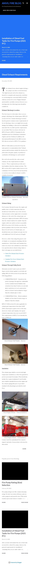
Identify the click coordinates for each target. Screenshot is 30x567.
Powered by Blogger (15, 562)
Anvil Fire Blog (11, 3)
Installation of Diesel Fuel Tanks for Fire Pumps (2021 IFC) (14, 41)
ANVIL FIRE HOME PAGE (9, 10)
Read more (24, 502)
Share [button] (4, 60)
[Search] (23, 3)
